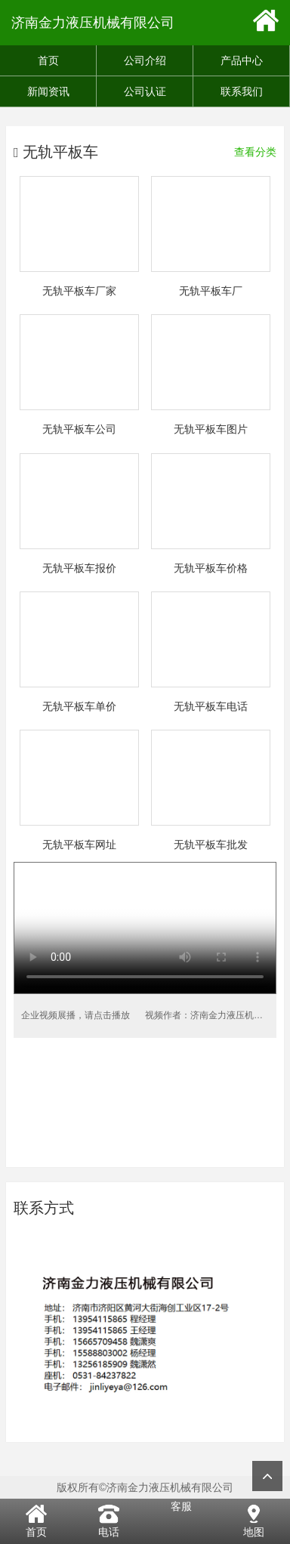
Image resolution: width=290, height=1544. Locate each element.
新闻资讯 (48, 91)
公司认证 (145, 91)
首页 (48, 60)
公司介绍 (145, 60)
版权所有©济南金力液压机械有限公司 (145, 1487)
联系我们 (242, 91)
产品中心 (242, 60)
